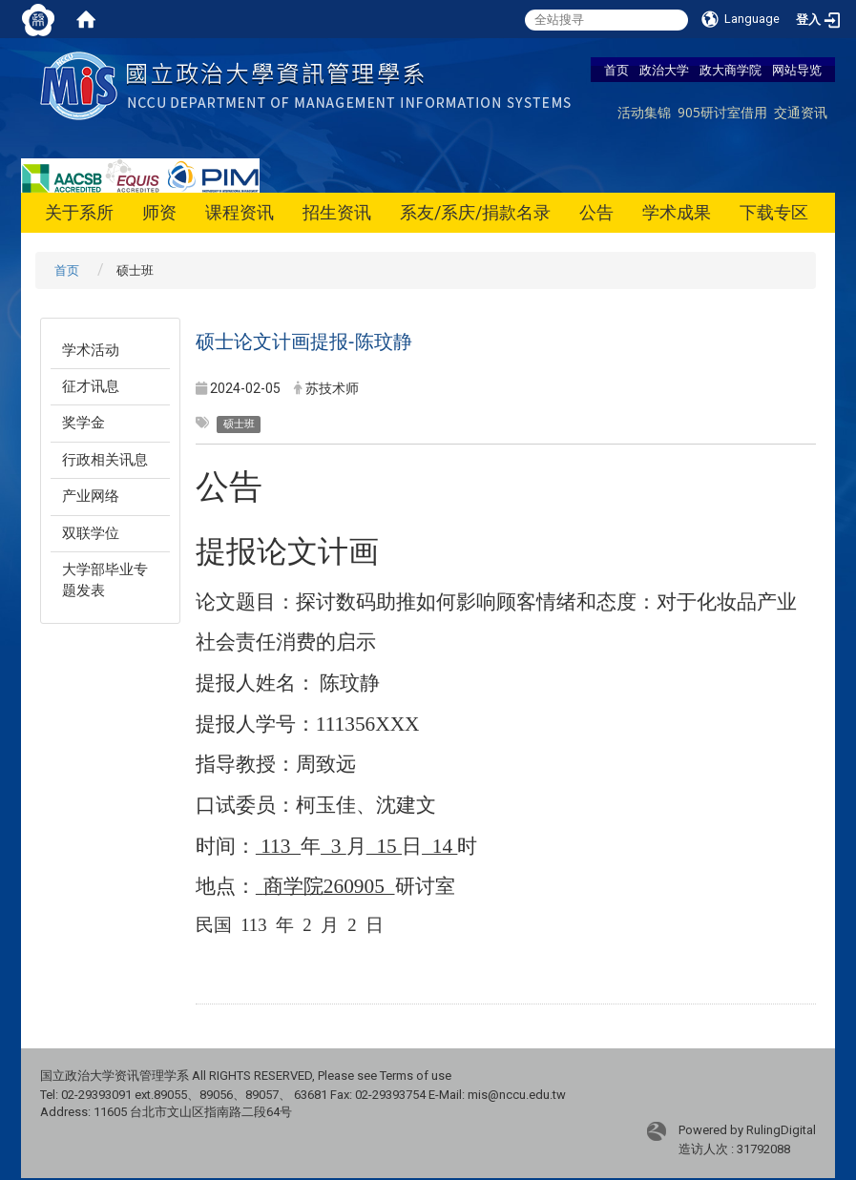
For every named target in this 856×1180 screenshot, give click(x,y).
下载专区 (774, 212)
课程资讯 (239, 212)
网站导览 (797, 69)
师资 (159, 212)
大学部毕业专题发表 (105, 579)
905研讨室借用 (722, 112)
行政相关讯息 (105, 459)
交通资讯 (800, 112)
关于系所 (79, 212)
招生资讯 (337, 212)
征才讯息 (90, 386)
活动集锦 (644, 112)
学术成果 (676, 212)
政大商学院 (730, 69)
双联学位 (90, 533)
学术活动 (90, 350)
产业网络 (90, 496)
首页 (616, 69)
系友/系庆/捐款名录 (475, 212)
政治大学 (664, 69)
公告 (596, 212)
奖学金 (83, 422)
